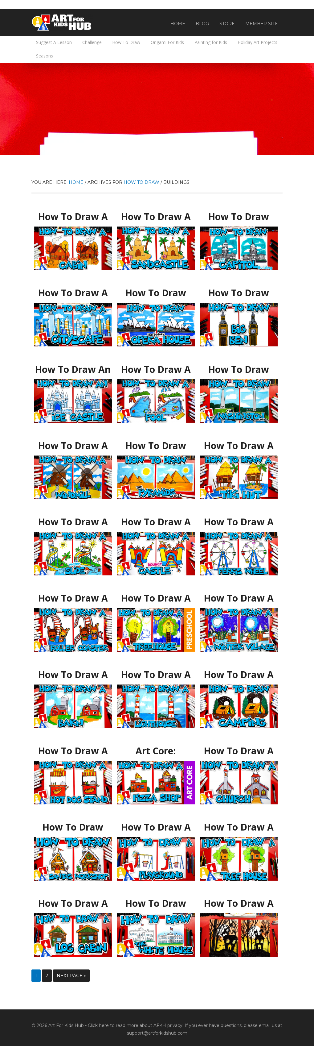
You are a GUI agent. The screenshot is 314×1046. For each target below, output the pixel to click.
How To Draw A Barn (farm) (73, 672)
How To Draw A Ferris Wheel (238, 519)
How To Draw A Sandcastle (156, 214)
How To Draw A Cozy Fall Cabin (73, 214)
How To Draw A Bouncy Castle (156, 519)
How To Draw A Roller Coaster (73, 595)
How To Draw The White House (155, 900)
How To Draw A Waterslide (73, 519)
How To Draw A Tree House (238, 824)
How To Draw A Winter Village (239, 595)
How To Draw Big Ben (238, 290)
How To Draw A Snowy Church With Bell (238, 751)
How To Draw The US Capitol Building (238, 217)
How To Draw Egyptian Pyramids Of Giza (156, 446)
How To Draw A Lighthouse (155, 672)
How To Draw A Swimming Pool (155, 366)
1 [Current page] (36, 975)
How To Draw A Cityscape (72, 290)
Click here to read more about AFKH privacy (135, 1025)
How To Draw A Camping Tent (238, 672)
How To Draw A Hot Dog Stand (72, 748)
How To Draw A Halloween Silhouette (238, 903)
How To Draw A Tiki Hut (238, 443)
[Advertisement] (157, 109)
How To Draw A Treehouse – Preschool (155, 598)
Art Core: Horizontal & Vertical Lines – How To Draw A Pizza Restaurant (156, 754)
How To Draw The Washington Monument (238, 369)
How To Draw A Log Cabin (72, 900)
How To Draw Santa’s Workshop (73, 827)
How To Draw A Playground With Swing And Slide (155, 827)
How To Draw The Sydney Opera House (155, 293)
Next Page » (71, 975)
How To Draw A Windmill (73, 443)
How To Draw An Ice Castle (73, 366)
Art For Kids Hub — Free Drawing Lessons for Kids (62, 22)
